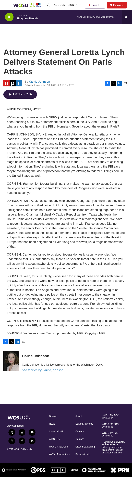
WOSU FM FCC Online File (110, 416)
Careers (80, 431)
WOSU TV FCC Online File (110, 434)
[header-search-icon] (48, 5)
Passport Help (83, 454)
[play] (9, 17)
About (79, 416)
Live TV (95, 5)
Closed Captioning (85, 446)
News (52, 424)
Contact (80, 439)
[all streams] (127, 17)
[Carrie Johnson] (11, 361)
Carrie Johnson (39, 81)
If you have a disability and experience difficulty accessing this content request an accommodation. (113, 447)
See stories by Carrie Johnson (42, 370)
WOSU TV (54, 439)
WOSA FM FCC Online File (110, 425)
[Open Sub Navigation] (80, 5)
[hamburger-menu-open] (7, 5)
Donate (118, 5)
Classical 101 (56, 431)
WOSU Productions (59, 454)
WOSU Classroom (58, 446)
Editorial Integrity (84, 424)
